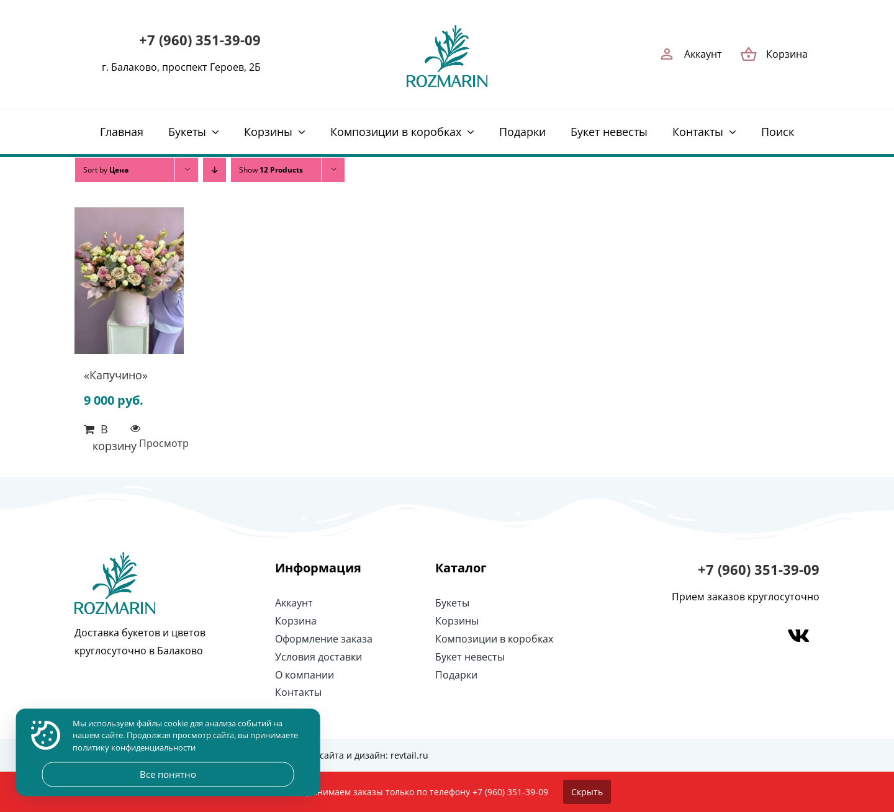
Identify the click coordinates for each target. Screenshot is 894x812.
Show (271, 170)
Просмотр (157, 443)
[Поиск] (777, 132)
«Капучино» (116, 375)
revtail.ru (409, 755)
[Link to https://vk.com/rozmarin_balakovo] (798, 636)
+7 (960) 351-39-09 (200, 39)
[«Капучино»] (129, 283)
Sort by (106, 170)
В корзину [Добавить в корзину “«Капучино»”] (111, 437)
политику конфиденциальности (134, 747)
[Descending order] (214, 170)
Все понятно (168, 774)
